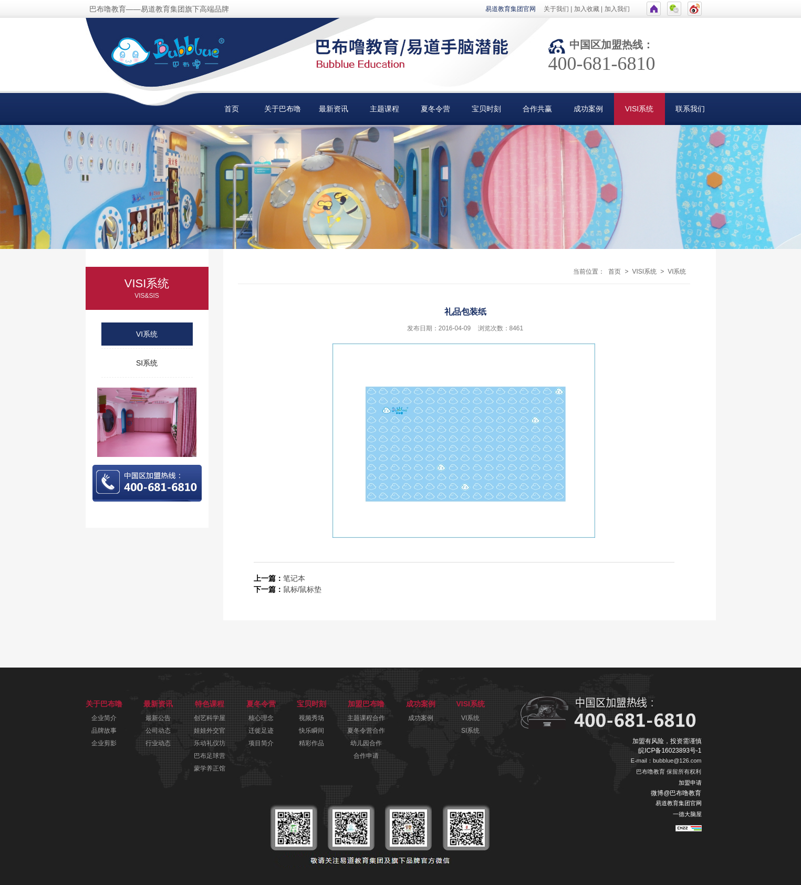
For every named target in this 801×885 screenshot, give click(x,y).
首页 (231, 109)
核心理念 (261, 718)
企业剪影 (104, 743)
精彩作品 (311, 743)
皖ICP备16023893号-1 (669, 750)
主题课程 (384, 109)
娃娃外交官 (209, 730)
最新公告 (158, 718)
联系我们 (690, 109)
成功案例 (588, 109)
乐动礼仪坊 (209, 743)
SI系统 (147, 363)
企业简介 (104, 718)
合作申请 (366, 755)
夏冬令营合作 (366, 730)
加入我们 (617, 9)
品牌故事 (104, 730)
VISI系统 (639, 109)
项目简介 (261, 743)
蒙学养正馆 (209, 768)
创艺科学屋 (209, 718)
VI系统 (147, 334)
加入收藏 (586, 9)
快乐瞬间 (311, 730)
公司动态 (158, 730)
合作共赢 (537, 109)
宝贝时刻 (486, 109)
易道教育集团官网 (510, 9)
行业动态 (158, 743)
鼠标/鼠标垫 (302, 589)
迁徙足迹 (261, 730)
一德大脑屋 (687, 814)
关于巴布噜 (282, 109)
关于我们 (556, 9)
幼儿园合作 (366, 743)
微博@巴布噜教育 (676, 793)
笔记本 (294, 578)
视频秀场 (311, 718)
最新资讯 (333, 109)
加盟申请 (690, 782)
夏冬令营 (435, 109)
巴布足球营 (209, 755)
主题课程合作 (366, 718)
